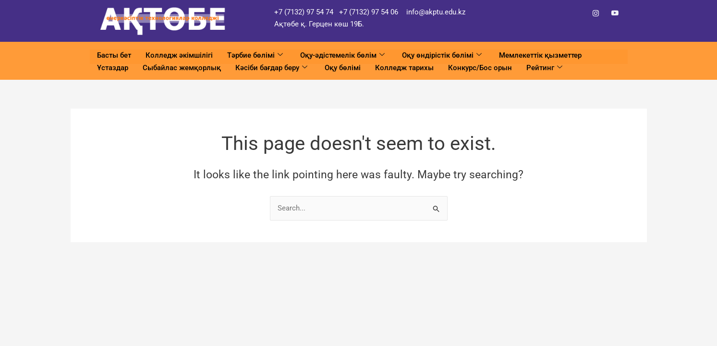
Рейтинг (544, 67)
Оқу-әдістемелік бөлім (342, 55)
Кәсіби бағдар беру (271, 67)
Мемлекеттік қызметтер (540, 55)
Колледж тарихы (404, 66)
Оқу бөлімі (343, 66)
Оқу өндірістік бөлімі (442, 55)
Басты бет (114, 55)
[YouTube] (615, 13)
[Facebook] (577, 13)
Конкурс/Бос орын (480, 66)
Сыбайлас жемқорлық (182, 66)
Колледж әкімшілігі (179, 55)
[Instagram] (596, 13)
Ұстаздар (112, 66)
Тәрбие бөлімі (255, 55)
